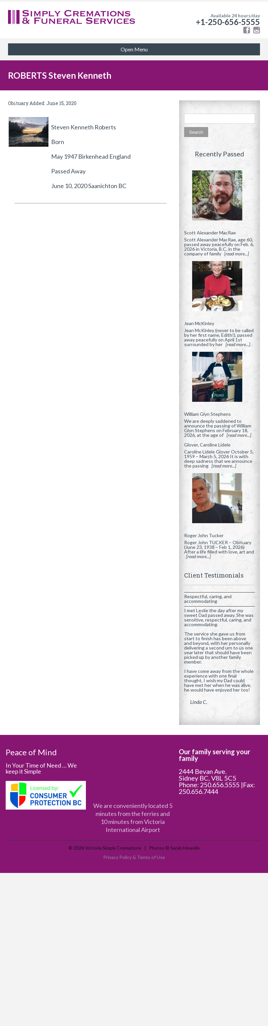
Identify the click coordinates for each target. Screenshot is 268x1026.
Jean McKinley (199, 323)
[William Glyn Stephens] (219, 379)
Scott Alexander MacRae (210, 232)
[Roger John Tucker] (219, 501)
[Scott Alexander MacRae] (219, 198)
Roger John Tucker (204, 535)
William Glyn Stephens (207, 414)
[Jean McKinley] (219, 288)
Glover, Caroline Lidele (207, 444)
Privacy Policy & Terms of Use (134, 857)
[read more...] (236, 253)
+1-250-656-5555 (228, 22)
